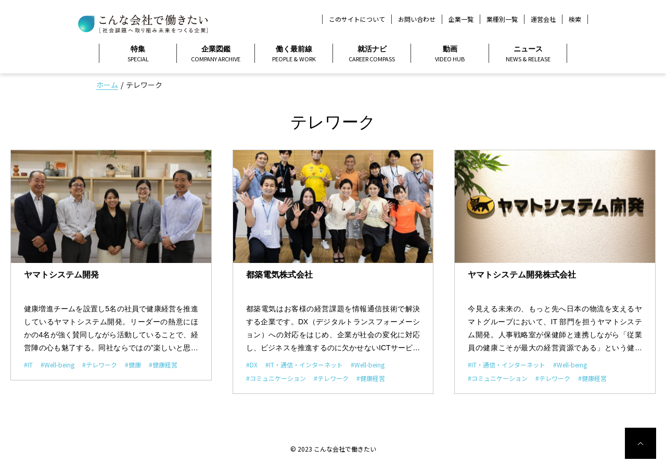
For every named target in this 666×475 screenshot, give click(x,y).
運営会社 (543, 19)
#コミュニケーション (276, 378)
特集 (137, 54)
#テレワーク (99, 364)
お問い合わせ (417, 19)
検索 (575, 19)
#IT (28, 364)
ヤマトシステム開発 (61, 274)
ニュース (528, 54)
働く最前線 (293, 54)
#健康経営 (163, 364)
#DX (252, 364)
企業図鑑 (215, 54)
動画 (450, 54)
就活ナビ (372, 54)
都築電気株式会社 (279, 274)
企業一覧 (461, 19)
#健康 (133, 364)
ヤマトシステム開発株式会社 (522, 274)
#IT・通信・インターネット (304, 364)
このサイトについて (357, 19)
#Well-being (57, 364)
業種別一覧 (502, 19)
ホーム (107, 85)
